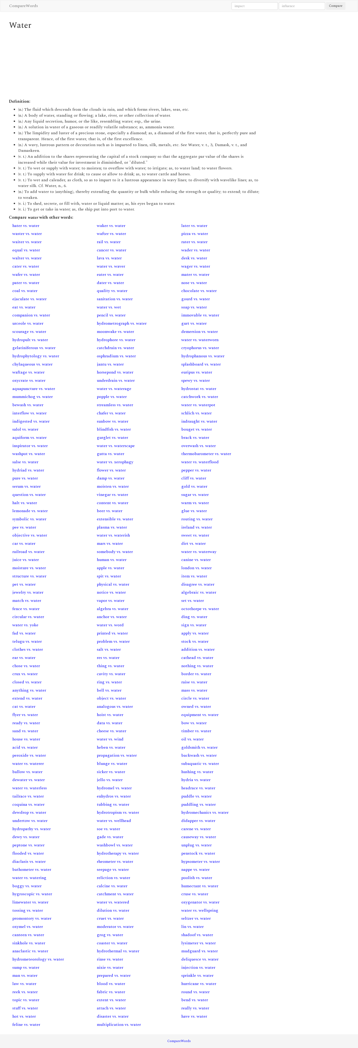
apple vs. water (110, 568)
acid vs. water (25, 747)
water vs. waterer (28, 764)
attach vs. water (111, 1008)
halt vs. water (24, 503)
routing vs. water (197, 519)
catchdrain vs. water (115, 348)
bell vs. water (109, 690)
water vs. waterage (114, 389)
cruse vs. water (194, 894)
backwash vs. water (199, 755)
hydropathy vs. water (31, 829)
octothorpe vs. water (200, 609)
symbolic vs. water (29, 519)
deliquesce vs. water (199, 959)
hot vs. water (24, 1016)
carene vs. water (196, 829)
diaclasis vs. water (29, 861)
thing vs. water (110, 666)
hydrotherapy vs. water (118, 853)
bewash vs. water (27, 405)
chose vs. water (26, 666)
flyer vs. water (25, 715)
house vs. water (26, 739)
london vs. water (196, 568)
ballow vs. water (27, 772)
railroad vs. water (28, 552)
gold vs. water (194, 486)
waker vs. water (111, 226)
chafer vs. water (111, 413)
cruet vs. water (110, 918)
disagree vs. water (197, 584)
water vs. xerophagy (115, 462)
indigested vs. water (31, 421)
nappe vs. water (195, 869)
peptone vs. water (28, 845)
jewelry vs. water (27, 592)
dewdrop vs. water (29, 812)
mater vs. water (195, 274)
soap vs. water (194, 307)
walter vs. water (27, 258)
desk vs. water (194, 258)
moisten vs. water (113, 486)
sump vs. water (25, 967)
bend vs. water (194, 1000)
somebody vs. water (115, 552)
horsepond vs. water (115, 372)
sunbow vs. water (112, 421)
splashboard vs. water (201, 364)
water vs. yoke (25, 625)
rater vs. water (194, 242)
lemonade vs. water (30, 511)
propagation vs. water (117, 755)
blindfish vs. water (114, 429)
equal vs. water (26, 250)
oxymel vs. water (27, 927)
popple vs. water (112, 397)
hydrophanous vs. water (202, 356)
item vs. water (194, 576)
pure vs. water (25, 478)
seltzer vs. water (196, 918)
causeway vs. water (198, 837)
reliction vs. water (113, 878)
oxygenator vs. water (200, 902)
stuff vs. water (25, 1008)
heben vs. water (111, 747)
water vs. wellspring (199, 910)
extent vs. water (111, 1000)
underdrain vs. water (116, 380)
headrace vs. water (198, 788)
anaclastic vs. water (30, 951)
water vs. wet (109, 307)
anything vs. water (29, 690)
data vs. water (109, 723)
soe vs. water (108, 829)
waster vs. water (27, 234)
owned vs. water (196, 706)
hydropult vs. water (30, 340)
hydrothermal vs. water (118, 951)
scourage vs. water (29, 332)
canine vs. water (196, 560)
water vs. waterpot (198, 405)
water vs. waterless (29, 788)
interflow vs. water (29, 413)
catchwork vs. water (199, 397)
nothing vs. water (197, 666)
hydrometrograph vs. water (122, 323)
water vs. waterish (113, 535)
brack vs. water (195, 437)
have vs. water (194, 1016)
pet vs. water (24, 584)
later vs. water (194, 226)
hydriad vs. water (28, 470)
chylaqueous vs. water (32, 364)
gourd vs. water (195, 299)
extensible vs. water (115, 519)
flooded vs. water (28, 853)
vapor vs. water (110, 601)
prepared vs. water (114, 975)
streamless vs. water (115, 405)
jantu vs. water (110, 364)
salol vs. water (25, 429)
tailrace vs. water (28, 796)
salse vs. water (25, 462)
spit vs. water (109, 576)
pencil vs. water (111, 315)
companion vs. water (31, 315)
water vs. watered (113, 902)
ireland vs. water (196, 527)
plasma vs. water (112, 527)
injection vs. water (198, 967)
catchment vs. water (115, 894)
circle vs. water (195, 698)
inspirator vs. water (30, 446)
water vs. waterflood (200, 462)
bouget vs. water (196, 429)
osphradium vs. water (116, 356)
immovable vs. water (200, 315)
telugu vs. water (27, 641)
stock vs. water (194, 641)
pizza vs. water (194, 234)
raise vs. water (194, 682)
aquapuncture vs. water (33, 389)
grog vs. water (110, 935)
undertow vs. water (29, 821)
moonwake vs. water (115, 332)
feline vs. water (26, 1025)
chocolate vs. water (199, 291)
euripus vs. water (196, 372)
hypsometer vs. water (200, 861)
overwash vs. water (198, 446)
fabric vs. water (111, 992)
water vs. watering (29, 878)
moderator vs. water (115, 927)
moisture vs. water (29, 568)
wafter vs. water (111, 234)
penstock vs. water (198, 853)
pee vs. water (24, 527)
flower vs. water (111, 470)
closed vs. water (27, 682)
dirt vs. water (193, 543)
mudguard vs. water (199, 951)
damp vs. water (110, 478)
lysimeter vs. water (198, 943)
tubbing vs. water (113, 804)
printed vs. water (112, 633)
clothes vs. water (27, 649)
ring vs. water (109, 682)
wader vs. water (195, 250)
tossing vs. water (27, 910)
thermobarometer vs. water (206, 454)
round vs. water (195, 992)
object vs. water (111, 698)
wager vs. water (195, 266)
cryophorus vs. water (200, 348)
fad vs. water (24, 633)
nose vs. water (194, 283)
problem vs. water (113, 641)
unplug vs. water (196, 845)
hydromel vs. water (114, 788)
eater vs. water (110, 274)
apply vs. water (195, 633)
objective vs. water (29, 535)
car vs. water (23, 543)
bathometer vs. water (31, 869)
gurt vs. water (194, 323)
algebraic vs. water (198, 592)
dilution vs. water (113, 910)
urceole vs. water (27, 323)
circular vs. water (28, 617)
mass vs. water (194, 690)
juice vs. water (25, 560)
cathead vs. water (197, 658)
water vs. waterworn (199, 340)
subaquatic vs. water (200, 764)
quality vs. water (112, 291)
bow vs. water (194, 723)
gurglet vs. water (112, 437)
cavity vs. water (111, 674)
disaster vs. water (113, 1016)
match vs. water (26, 601)
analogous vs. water (115, 706)
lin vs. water (192, 927)
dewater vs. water (28, 780)
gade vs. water (110, 837)
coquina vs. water (28, 804)
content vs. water (112, 503)
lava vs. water (109, 258)
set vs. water (192, 601)
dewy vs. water (25, 837)
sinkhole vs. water (28, 943)
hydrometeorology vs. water (38, 959)
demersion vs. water (199, 332)
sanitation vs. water (115, 299)
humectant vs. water (199, 886)
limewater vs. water (30, 902)
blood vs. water (111, 984)
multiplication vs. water (119, 1025)
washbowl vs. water (115, 845)
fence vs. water (25, 609)
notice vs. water (111, 592)
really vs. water (195, 1008)
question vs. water (29, 495)
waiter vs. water (27, 242)
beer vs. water (109, 511)
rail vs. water (109, 242)
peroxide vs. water (29, 755)
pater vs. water (25, 283)
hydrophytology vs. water (35, 356)
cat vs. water (23, 706)
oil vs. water (192, 739)
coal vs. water (24, 291)
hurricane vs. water (198, 984)
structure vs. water (29, 576)
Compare (335, 5)
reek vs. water (25, 992)
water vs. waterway (198, 552)
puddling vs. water (198, 804)
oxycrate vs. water (28, 380)
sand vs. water (25, 731)
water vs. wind (110, 739)
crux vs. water (25, 674)
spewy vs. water (195, 380)
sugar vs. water (195, 495)
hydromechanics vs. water (205, 812)
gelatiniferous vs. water (33, 348)
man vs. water (24, 975)
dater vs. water (110, 283)
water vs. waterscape (116, 446)
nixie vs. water (110, 967)
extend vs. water (27, 698)
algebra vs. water (112, 609)
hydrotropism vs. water (118, 812)
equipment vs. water (199, 715)
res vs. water (108, 658)
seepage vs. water (113, 869)
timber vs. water (196, 731)
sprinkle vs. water (197, 975)
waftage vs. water (28, 372)
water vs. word (110, 625)
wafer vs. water (26, 274)
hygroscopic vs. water (32, 894)
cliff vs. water (193, 478)
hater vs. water (25, 226)
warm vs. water (195, 503)
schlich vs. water (196, 413)
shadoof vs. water (197, 935)
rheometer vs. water (115, 861)
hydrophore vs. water (116, 340)
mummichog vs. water (32, 397)
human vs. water (111, 560)
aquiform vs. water (29, 437)
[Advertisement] (135, 64)
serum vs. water (26, 486)
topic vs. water (25, 1000)
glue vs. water (194, 511)
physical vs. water (113, 584)
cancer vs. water (111, 250)
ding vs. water (194, 617)
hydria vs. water (196, 780)
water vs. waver (111, 266)
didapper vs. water (198, 821)
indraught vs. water (199, 421)
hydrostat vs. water (198, 389)
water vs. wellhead (114, 821)
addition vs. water (198, 649)
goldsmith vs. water (199, 747)
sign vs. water (193, 625)
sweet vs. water (195, 535)
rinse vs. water (110, 959)
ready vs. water (26, 723)
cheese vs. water (111, 731)
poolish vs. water (196, 878)
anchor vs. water (112, 617)
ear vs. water (23, 658)
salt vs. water (109, 649)
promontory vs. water (31, 918)
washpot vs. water (28, 454)
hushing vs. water (197, 772)
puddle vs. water (196, 796)
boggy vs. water (27, 886)
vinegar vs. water (112, 495)
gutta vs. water (110, 454)
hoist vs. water (110, 715)
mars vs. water (110, 543)
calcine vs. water (112, 886)
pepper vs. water (196, 470)
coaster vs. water (112, 943)
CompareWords (23, 6)
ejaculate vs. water (29, 299)
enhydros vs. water (114, 796)
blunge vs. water (112, 764)
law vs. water (24, 984)
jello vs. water (110, 780)
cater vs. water (25, 266)
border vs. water (196, 674)
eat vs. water (23, 307)
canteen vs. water (28, 935)
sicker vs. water (111, 772)
